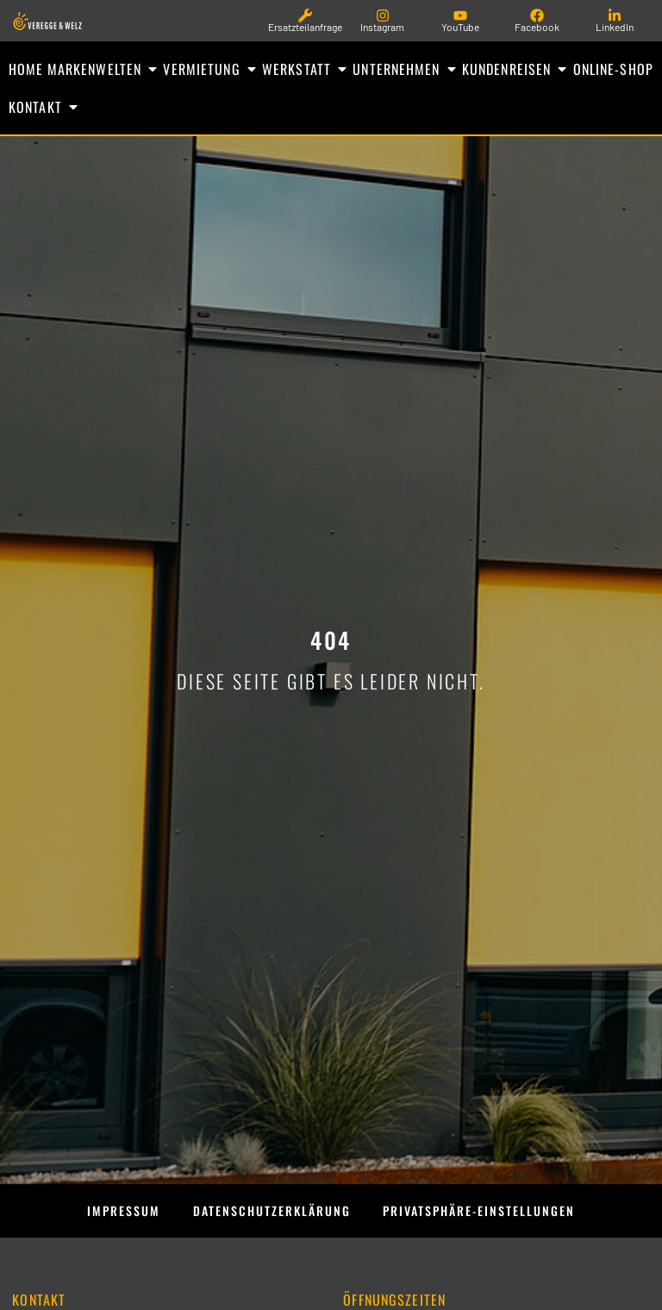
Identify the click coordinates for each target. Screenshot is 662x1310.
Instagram (382, 27)
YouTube (460, 27)
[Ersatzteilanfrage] (305, 15)
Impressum (102, 1214)
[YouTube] (460, 15)
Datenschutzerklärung (265, 1214)
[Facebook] (537, 15)
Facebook (537, 27)
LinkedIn (615, 27)
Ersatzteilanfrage (305, 27)
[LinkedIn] (614, 15)
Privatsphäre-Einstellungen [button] (493, 1214)
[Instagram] (383, 15)
